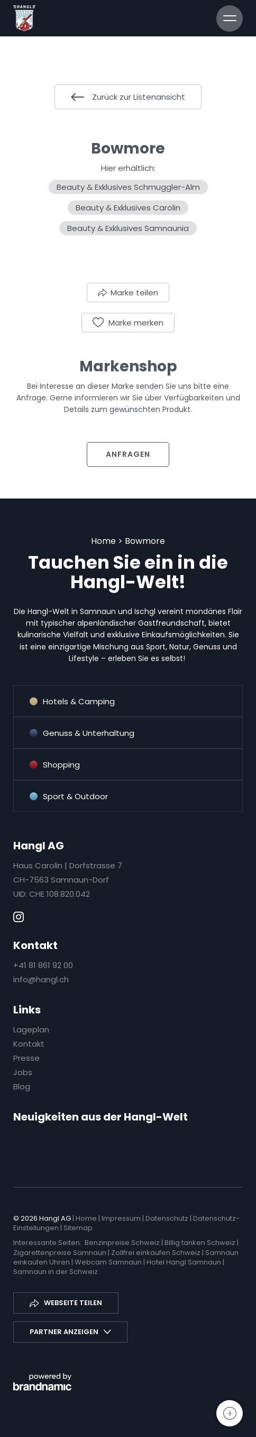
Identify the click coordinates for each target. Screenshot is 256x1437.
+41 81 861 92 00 (43, 965)
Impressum (122, 1218)
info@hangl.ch (41, 979)
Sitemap (78, 1228)
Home (104, 541)
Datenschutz (167, 1218)
